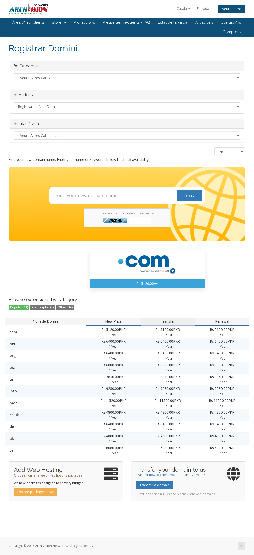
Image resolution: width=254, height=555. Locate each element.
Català (183, 8)
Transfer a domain (154, 485)
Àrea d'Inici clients (28, 22)
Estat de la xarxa (172, 22)
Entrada (203, 8)
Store (59, 22)
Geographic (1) (43, 307)
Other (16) (65, 307)
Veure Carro (231, 8)
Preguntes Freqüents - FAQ (126, 22)
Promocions (84, 22)
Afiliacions (204, 22)
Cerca (189, 195)
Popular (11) (19, 307)
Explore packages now (35, 491)
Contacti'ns (231, 22)
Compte (232, 32)
